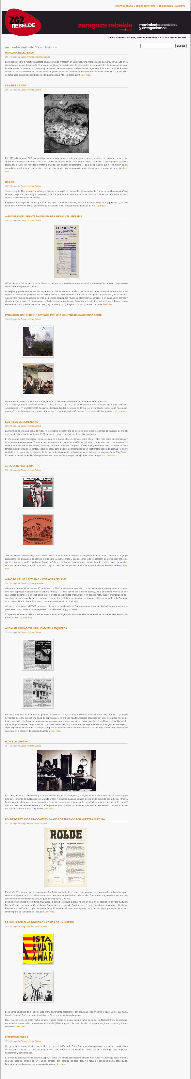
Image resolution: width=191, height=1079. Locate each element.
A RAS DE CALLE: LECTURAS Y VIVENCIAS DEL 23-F (35, 579)
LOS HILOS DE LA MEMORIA (21, 422)
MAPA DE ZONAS (124, 6)
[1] (76, 601)
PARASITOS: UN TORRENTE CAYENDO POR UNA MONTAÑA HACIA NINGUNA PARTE (53, 315)
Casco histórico (27, 57)
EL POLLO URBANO (16, 741)
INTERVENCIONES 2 (16, 1037)
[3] (21, 617)
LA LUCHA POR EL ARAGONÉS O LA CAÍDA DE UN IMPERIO (39, 922)
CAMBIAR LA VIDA (15, 85)
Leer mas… (86, 75)
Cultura (38, 90)
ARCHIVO (180, 6)
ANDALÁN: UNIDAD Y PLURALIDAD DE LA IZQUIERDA (36, 628)
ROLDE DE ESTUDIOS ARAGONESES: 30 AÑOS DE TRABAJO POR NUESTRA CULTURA (55, 819)
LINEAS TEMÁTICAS (145, 6)
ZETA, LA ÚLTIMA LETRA (19, 466)
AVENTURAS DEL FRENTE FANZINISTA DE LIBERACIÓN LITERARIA (43, 216)
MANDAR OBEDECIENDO (19, 52)
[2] (78, 609)
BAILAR (9, 182)
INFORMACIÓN (166, 6)
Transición (39, 583)
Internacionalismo (42, 57)
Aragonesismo (27, 823)
